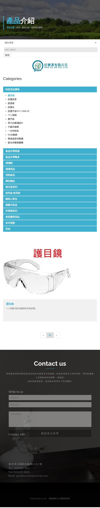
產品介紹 (25, 27)
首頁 (18, 27)
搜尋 (7, 55)
